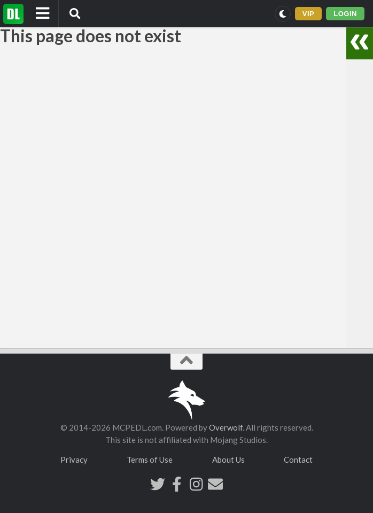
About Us (228, 459)
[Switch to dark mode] (283, 14)
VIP (308, 14)
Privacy (74, 459)
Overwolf (226, 427)
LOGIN (345, 14)
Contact (298, 459)
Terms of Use (150, 459)
